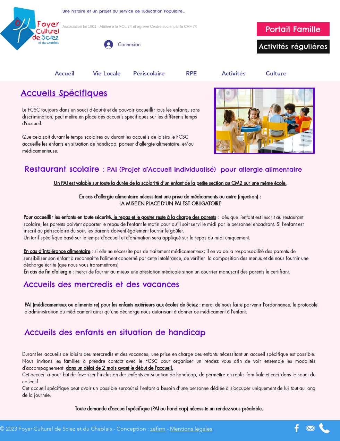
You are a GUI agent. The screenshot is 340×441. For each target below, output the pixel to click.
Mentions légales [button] (191, 428)
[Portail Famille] (293, 29)
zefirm (157, 428)
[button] (106, 73)
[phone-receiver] (324, 428)
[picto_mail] (310, 428)
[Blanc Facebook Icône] (296, 428)
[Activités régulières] (293, 47)
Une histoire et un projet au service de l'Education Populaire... (123, 11)
